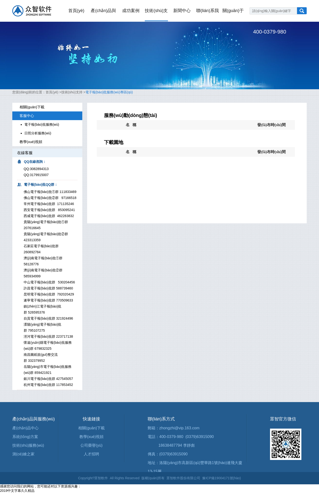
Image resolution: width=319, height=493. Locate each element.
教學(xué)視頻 (91, 437)
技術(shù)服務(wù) (28, 445)
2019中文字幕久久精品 (17, 491)
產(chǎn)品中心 (25, 428)
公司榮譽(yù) (91, 445)
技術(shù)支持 (72, 92)
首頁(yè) (76, 10)
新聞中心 (182, 10)
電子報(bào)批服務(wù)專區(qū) (109, 92)
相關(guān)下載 (91, 428)
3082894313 (39, 169)
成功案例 (130, 10)
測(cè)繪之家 (23, 454)
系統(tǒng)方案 (25, 437)
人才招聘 (91, 454)
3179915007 (39, 175)
